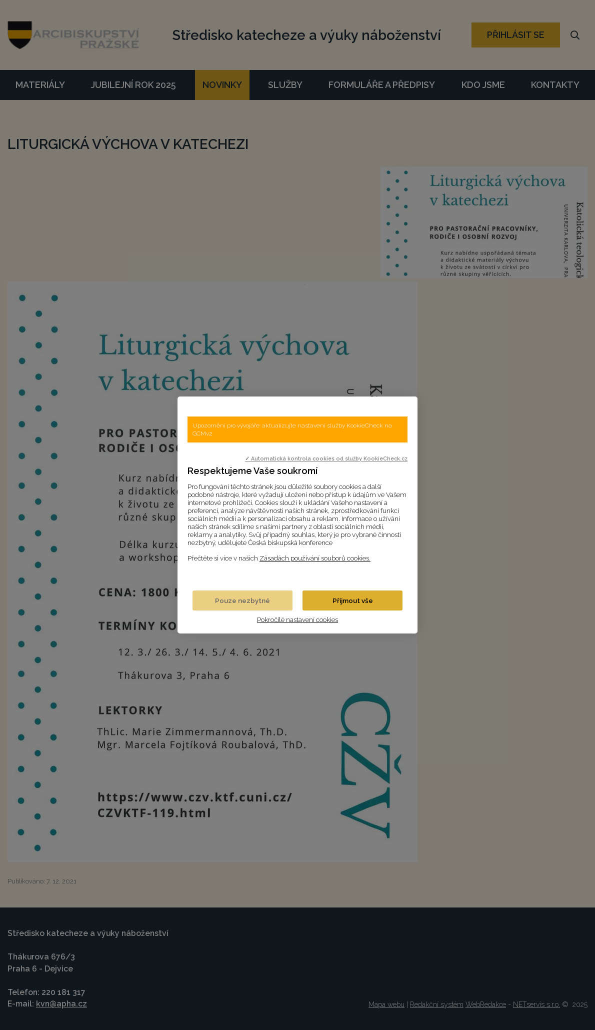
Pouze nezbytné (242, 600)
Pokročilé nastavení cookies (297, 620)
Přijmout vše (352, 600)
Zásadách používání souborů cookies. (315, 558)
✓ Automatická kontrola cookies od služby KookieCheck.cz (326, 459)
